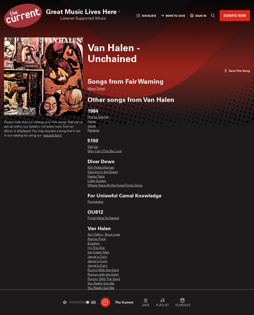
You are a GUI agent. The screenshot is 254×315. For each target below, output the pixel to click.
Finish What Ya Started (103, 218)
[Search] (213, 15)
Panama (93, 130)
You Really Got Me (101, 283)
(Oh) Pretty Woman (101, 167)
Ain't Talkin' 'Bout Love (104, 234)
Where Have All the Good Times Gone (115, 185)
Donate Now (235, 15)
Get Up (93, 147)
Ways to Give (173, 16)
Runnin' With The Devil (104, 279)
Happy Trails (96, 176)
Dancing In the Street (103, 172)
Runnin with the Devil (103, 274)
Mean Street (96, 88)
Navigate (146, 16)
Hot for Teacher (98, 117)
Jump (92, 121)
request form (52, 135)
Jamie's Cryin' (98, 261)
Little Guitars (97, 181)
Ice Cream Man (98, 252)
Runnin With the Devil (103, 270)
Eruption (94, 243)
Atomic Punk (97, 239)
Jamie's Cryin (97, 257)
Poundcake (95, 202)
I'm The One (96, 248)
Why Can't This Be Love (105, 151)
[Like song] (237, 70)
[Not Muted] (65, 302)
